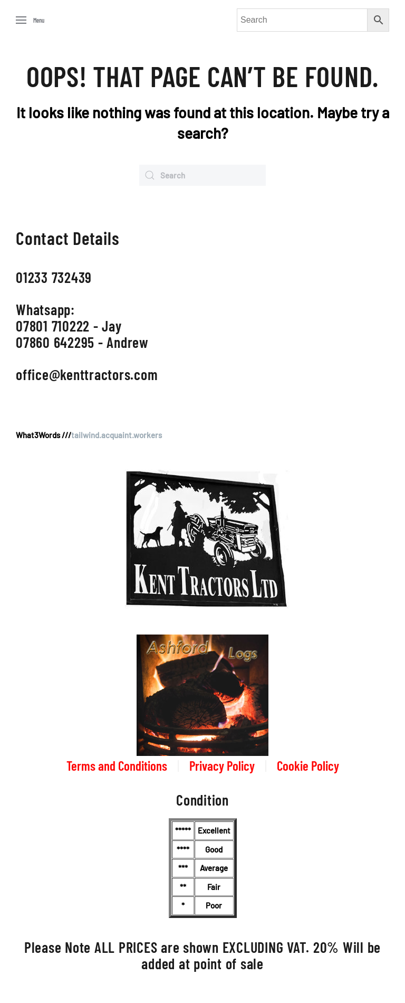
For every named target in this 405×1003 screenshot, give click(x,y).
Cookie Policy (308, 765)
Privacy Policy (222, 765)
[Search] (202, 175)
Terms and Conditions (116, 765)
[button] (30, 20)
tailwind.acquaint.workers (116, 435)
